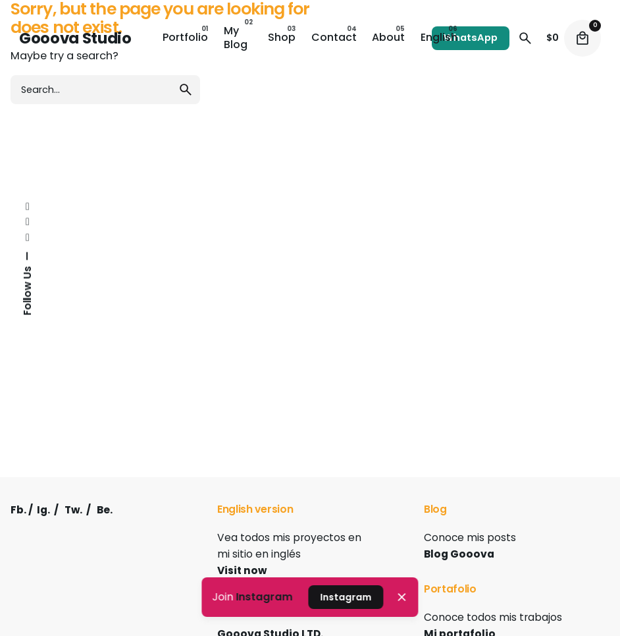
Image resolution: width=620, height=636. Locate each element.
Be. (105, 510)
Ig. (43, 510)
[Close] (401, 597)
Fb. (18, 510)
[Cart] (582, 38)
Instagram (264, 597)
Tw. (73, 510)
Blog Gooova (459, 554)
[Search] (525, 38)
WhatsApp (471, 37)
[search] (185, 89)
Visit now (242, 570)
